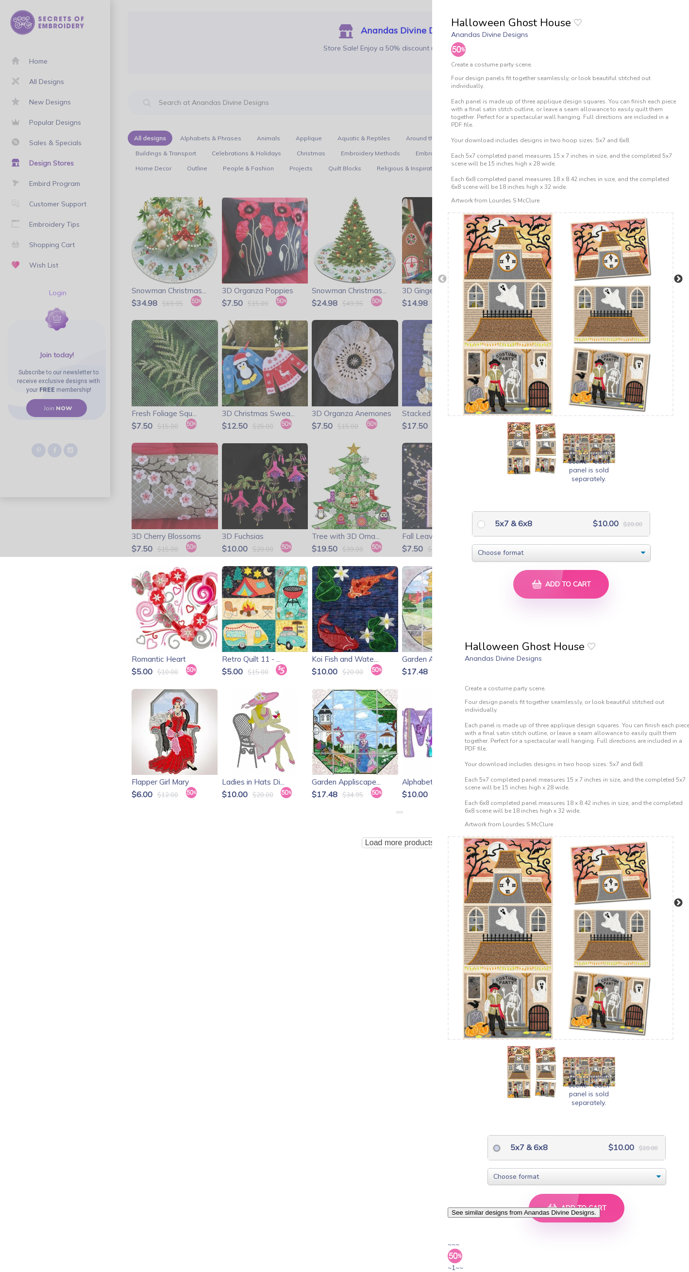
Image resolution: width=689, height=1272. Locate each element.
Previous (442, 279)
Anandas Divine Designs (489, 34)
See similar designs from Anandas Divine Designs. (524, 1212)
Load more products (399, 842)
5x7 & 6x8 (512, 523)
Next (678, 279)
